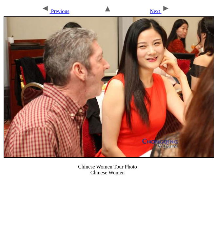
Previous (55, 11)
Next (159, 11)
